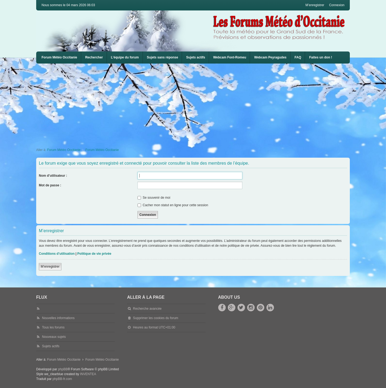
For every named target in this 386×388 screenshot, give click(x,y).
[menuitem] (229, 57)
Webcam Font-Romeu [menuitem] (229, 57)
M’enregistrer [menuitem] (315, 5)
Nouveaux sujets (54, 337)
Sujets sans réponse (162, 57)
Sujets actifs (195, 57)
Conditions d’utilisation (57, 254)
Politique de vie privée (94, 254)
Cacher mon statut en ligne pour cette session (173, 205)
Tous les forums (53, 327)
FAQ (298, 57)
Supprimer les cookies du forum (155, 318)
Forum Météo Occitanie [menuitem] (59, 57)
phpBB (63, 369)
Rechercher (94, 57)
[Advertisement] (197, 103)
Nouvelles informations (58, 318)
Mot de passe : (50, 185)
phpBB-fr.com (62, 379)
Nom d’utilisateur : (53, 176)
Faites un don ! (320, 57)
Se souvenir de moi (154, 197)
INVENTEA (88, 374)
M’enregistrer (50, 266)
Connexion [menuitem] (336, 5)
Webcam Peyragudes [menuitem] (270, 57)
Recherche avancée (147, 309)
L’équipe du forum (125, 57)
